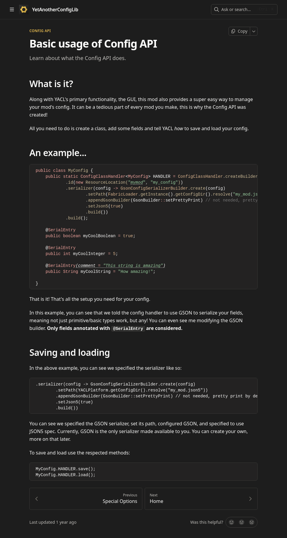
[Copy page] (239, 31)
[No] (252, 523)
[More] (254, 31)
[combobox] (238, 9)
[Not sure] (241, 523)
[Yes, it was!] (231, 523)
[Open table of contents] (12, 9)
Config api (40, 31)
